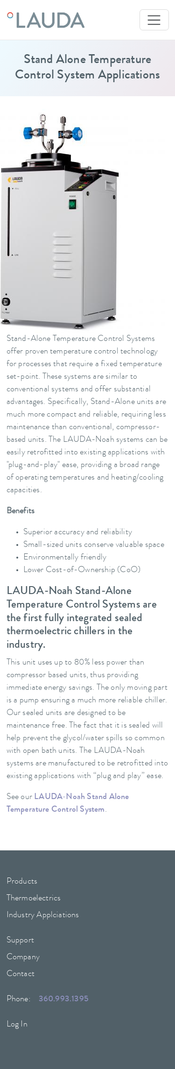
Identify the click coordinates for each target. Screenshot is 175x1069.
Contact (21, 974)
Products (22, 882)
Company (23, 957)
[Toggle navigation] (154, 19)
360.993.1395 (64, 999)
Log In (17, 1024)
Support (20, 940)
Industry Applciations (43, 915)
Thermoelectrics (34, 898)
